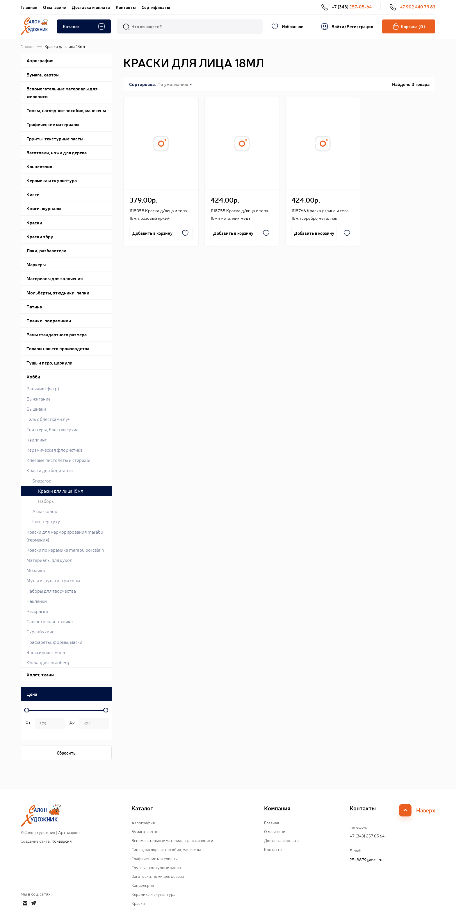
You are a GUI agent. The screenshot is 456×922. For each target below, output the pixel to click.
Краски (138, 903)
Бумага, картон (145, 831)
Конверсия (61, 841)
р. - (27, 724)
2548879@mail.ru (366, 859)
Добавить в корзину (152, 233)
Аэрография (143, 822)
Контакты (126, 7)
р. (71, 724)
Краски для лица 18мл (60, 490)
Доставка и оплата (91, 7)
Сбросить (66, 753)
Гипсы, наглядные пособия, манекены (166, 849)
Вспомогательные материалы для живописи (172, 840)
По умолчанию (172, 84)
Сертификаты (156, 7)
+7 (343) (346, 6)
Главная (29, 7)
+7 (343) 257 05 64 (367, 835)
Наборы (46, 501)
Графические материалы (154, 858)
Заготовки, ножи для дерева (157, 876)
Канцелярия (142, 885)
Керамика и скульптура (153, 894)
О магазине (54, 7)
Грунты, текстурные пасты (156, 867)
